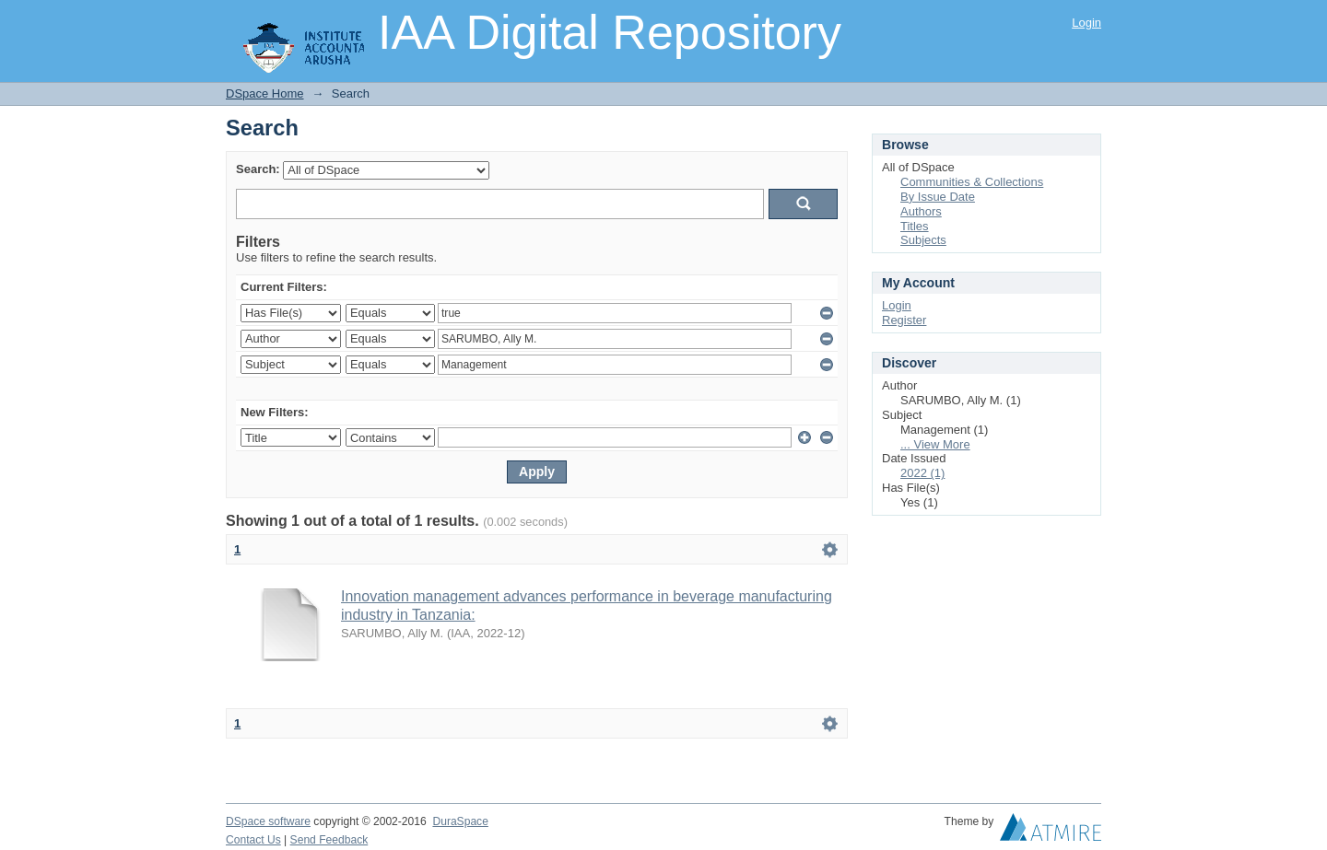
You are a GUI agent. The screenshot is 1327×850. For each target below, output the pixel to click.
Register (904, 320)
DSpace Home (265, 93)
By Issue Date (937, 197)
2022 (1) (922, 473)
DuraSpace (459, 821)
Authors (921, 211)
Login (1086, 22)
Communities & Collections (971, 182)
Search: (258, 169)
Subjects (923, 240)
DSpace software (268, 821)
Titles (914, 226)
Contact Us (253, 839)
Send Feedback (329, 839)
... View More (935, 444)
